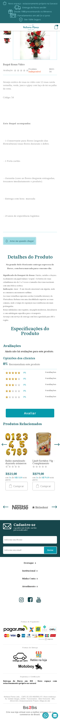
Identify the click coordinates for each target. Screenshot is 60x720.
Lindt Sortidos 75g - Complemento (43, 462)
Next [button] (56, 445)
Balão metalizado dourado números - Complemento (15, 463)
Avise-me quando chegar (22, 241)
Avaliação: (8, 70)
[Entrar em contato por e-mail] (54, 715)
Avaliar (30, 413)
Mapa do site (45, 701)
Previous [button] (4, 445)
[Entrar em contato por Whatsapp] (45, 715)
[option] (7, 32)
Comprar (18, 486)
